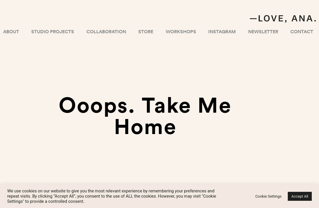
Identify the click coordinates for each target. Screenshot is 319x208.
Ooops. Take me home (145, 115)
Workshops (181, 31)
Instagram (222, 31)
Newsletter (263, 31)
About (11, 31)
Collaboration (106, 31)
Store (145, 31)
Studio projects (52, 31)
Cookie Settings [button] (268, 196)
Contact (301, 31)
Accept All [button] (299, 196)
